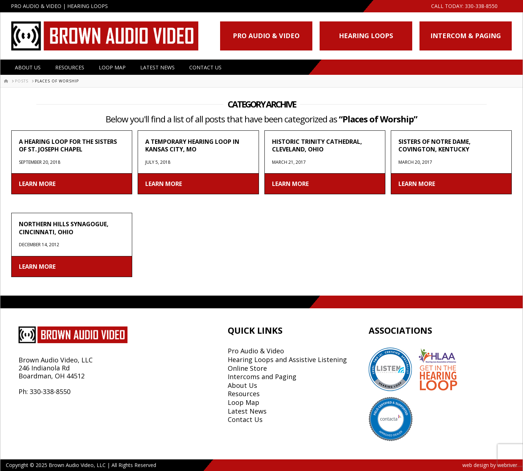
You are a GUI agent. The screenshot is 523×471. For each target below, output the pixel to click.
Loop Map (112, 67)
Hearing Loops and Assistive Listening (287, 359)
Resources (69, 67)
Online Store (247, 368)
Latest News (157, 67)
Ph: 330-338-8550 (44, 391)
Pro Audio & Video (266, 35)
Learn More (37, 184)
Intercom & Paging (465, 35)
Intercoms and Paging (262, 376)
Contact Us (205, 67)
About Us (28, 67)
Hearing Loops (366, 35)
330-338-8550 (481, 6)
